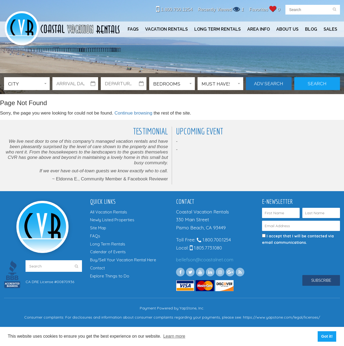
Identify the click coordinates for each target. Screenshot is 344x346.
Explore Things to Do (109, 276)
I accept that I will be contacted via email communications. (298, 239)
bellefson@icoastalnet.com (204, 259)
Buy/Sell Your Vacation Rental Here (123, 259)
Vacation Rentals (166, 29)
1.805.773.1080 (206, 248)
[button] (27, 83)
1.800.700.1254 (174, 9)
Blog (311, 29)
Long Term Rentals (217, 29)
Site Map (98, 227)
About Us (287, 29)
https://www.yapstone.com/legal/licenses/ (281, 317)
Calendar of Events (108, 251)
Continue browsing (133, 113)
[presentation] (297, 255)
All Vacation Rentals (108, 212)
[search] (334, 10)
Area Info (258, 29)
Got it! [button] (326, 336)
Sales (330, 29)
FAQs (133, 29)
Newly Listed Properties (112, 219)
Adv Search (268, 83)
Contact (97, 267)
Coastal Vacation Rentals (62, 29)
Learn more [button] (174, 336)
